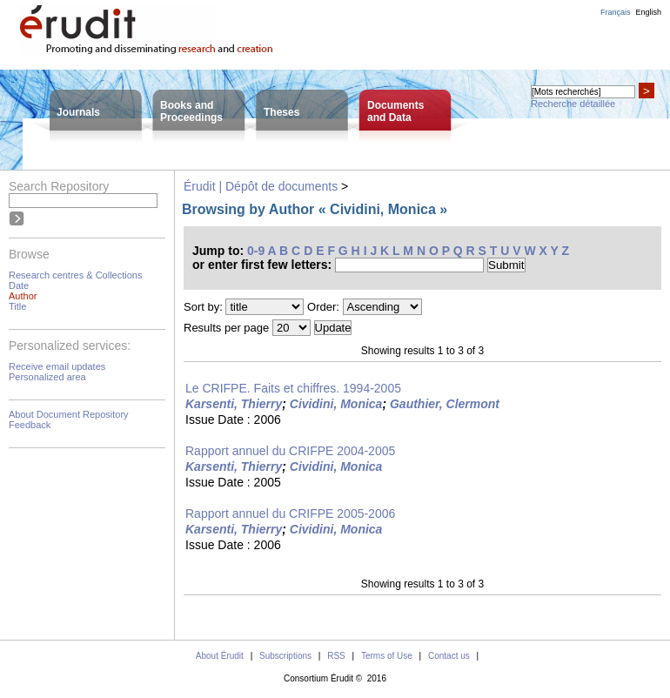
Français (615, 12)
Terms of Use (386, 656)
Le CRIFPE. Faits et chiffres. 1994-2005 (293, 388)
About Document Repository (69, 414)
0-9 (256, 251)
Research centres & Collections (75, 275)
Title (17, 306)
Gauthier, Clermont (444, 404)
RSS (336, 656)
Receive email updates (57, 366)
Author (23, 296)
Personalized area (47, 377)
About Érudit (220, 656)
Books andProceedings (191, 111)
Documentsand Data (395, 111)
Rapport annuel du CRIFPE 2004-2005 (290, 451)
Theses (281, 112)
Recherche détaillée (573, 103)
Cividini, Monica (336, 404)
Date (19, 285)
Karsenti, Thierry (233, 404)
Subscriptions (285, 656)
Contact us (449, 656)
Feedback (29, 424)
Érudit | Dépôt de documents (261, 186)
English (648, 12)
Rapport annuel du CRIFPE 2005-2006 (290, 513)
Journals (78, 112)
